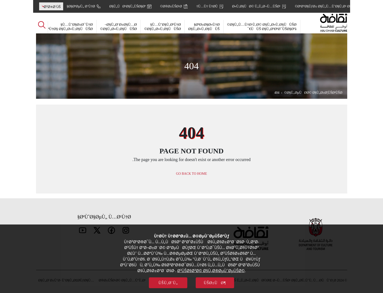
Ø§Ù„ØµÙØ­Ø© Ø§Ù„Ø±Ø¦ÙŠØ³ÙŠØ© (313, 92)
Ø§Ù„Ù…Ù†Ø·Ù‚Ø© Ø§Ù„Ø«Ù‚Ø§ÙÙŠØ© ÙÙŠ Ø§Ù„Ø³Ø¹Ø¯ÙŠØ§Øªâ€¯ (262, 27)
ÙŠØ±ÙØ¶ (215, 283)
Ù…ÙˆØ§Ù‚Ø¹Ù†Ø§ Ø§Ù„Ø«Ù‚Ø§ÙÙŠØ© (162, 27)
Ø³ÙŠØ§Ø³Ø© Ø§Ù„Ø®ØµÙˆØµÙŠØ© (211, 270)
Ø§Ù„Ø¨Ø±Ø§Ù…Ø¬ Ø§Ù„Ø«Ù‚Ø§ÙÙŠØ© (118, 27)
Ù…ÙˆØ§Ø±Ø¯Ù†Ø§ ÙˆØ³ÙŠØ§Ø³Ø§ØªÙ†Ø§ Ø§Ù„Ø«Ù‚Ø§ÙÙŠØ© (55, 27)
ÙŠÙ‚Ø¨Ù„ (168, 283)
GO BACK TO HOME (191, 173)
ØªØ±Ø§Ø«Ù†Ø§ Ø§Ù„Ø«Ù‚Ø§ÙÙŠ (203, 27)
